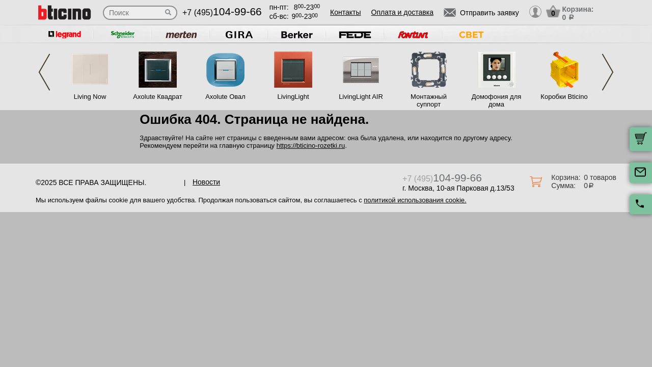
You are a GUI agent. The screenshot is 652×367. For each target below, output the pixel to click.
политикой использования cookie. (415, 200)
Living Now (90, 96)
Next (608, 72)
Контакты (345, 12)
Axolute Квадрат (157, 96)
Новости (206, 182)
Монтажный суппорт (429, 100)
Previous (44, 72)
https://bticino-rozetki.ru (311, 145)
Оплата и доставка (402, 12)
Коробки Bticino (563, 96)
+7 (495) (222, 12)
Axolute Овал (225, 96)
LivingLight (293, 96)
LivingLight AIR (361, 96)
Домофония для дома (497, 100)
